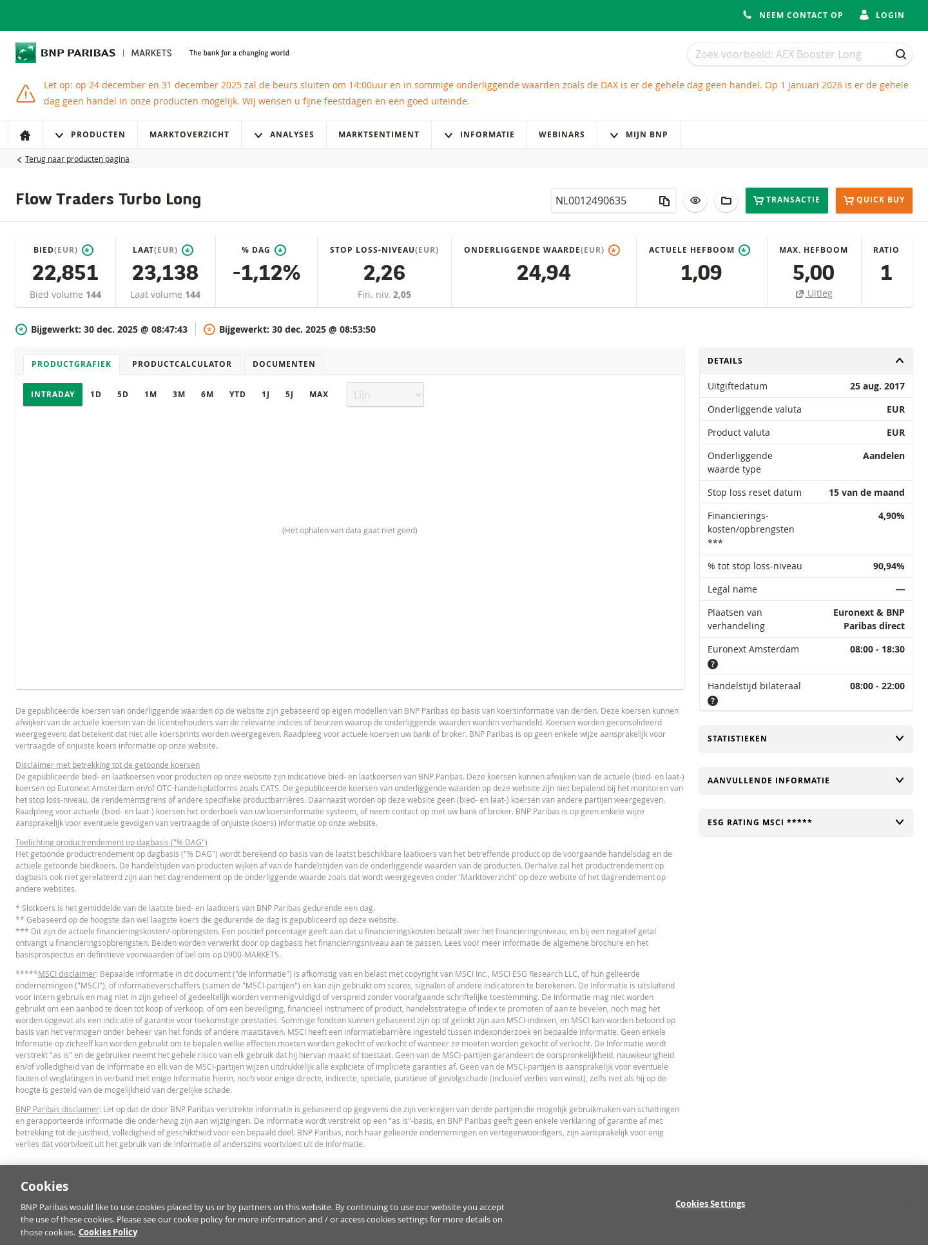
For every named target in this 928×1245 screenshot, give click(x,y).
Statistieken (806, 738)
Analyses (283, 134)
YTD (237, 394)
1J (266, 394)
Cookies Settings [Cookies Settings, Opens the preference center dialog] (710, 1209)
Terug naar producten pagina (77, 158)
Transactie (786, 200)
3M (179, 394)
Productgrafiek (71, 363)
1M (150, 394)
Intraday (53, 394)
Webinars (562, 134)
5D (123, 394)
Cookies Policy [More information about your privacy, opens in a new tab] (108, 1238)
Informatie (479, 134)
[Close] (907, 1209)
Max (319, 394)
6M (207, 394)
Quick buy (874, 200)
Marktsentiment (379, 134)
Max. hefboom (813, 249)
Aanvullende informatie (806, 780)
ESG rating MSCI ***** (806, 822)
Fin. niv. (375, 294)
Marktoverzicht (189, 134)
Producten (90, 134)
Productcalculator (182, 363)
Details (806, 360)
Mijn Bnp (638, 134)
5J (289, 394)
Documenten (284, 363)
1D (96, 394)
